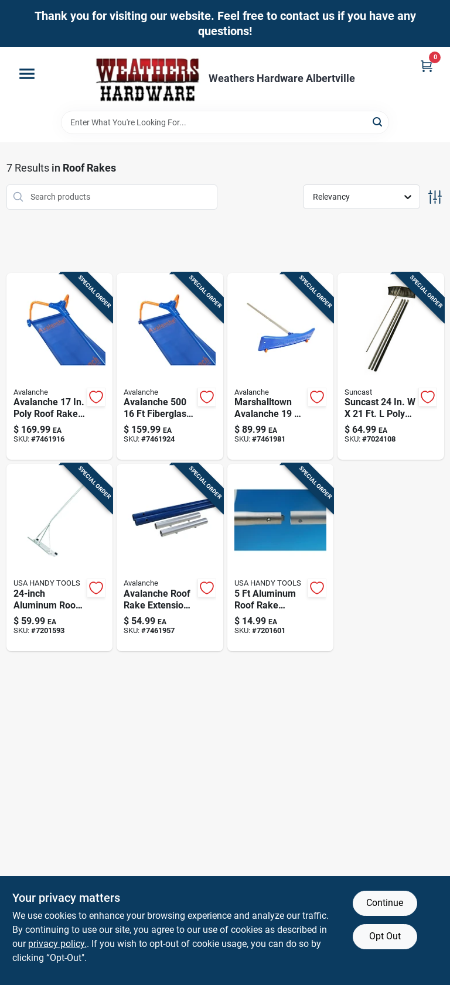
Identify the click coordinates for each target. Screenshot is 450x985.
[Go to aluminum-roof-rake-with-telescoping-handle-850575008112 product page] (59, 557)
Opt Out (385, 936)
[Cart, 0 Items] (426, 66)
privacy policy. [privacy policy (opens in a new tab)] (57, 943)
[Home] (147, 78)
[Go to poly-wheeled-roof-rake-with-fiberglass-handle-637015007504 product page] (59, 366)
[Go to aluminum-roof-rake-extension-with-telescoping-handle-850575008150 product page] (280, 557)
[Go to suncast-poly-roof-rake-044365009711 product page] (391, 366)
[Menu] (27, 73)
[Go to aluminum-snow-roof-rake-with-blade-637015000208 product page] (280, 366)
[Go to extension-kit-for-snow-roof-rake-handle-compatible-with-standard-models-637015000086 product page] (170, 557)
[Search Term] (225, 122)
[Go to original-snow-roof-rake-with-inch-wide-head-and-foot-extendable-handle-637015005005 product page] (170, 366)
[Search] (378, 121)
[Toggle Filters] (435, 197)
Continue (384, 902)
